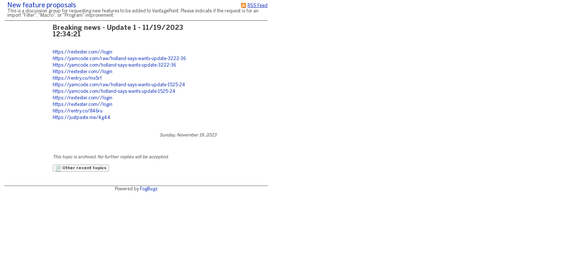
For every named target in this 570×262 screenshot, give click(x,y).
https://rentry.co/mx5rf (77, 78)
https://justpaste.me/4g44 (82, 118)
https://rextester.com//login (82, 52)
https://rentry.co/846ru (78, 111)
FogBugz (149, 189)
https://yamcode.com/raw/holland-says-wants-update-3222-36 (119, 59)
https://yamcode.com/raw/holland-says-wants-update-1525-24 (119, 85)
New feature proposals (41, 6)
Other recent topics (81, 168)
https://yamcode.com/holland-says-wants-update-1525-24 (114, 92)
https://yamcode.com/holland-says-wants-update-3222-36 (114, 65)
